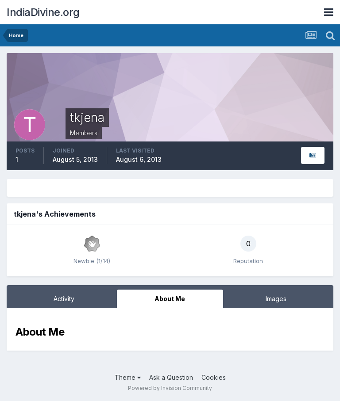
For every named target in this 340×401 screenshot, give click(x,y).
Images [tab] (276, 298)
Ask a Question (171, 377)
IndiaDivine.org (43, 12)
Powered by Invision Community (170, 388)
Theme (128, 377)
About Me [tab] (170, 298)
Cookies (213, 377)
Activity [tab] (64, 298)
